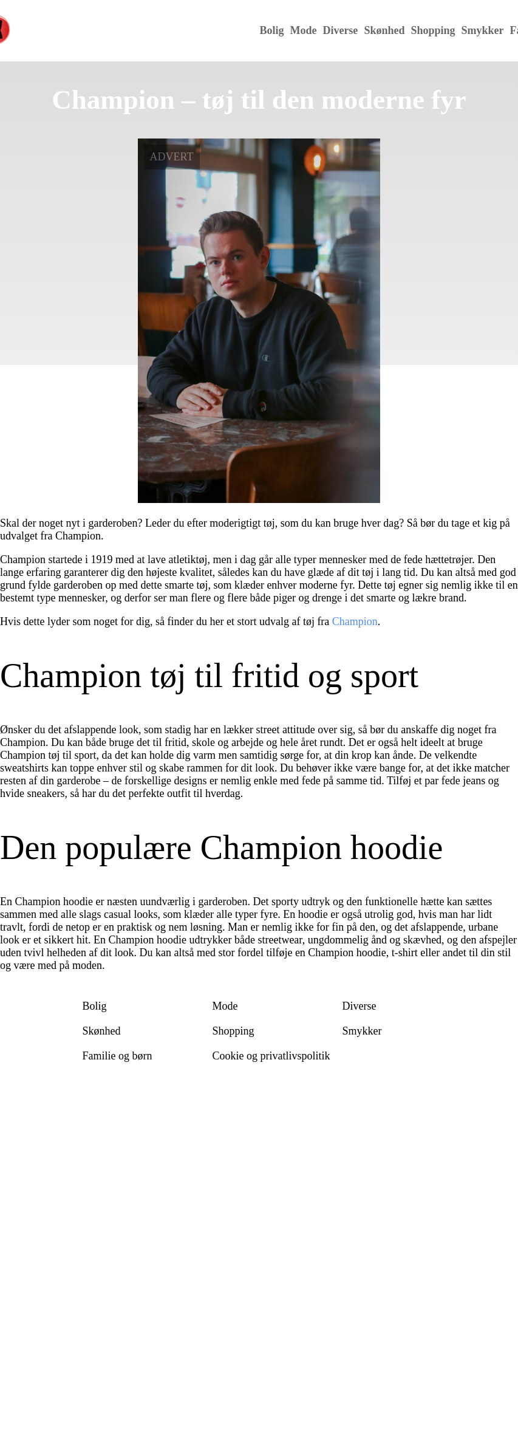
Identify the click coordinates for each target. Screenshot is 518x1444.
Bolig (271, 30)
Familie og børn (117, 1056)
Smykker (482, 30)
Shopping (433, 30)
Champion (355, 621)
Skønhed (384, 30)
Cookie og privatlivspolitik (271, 1056)
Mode (303, 30)
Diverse (340, 30)
